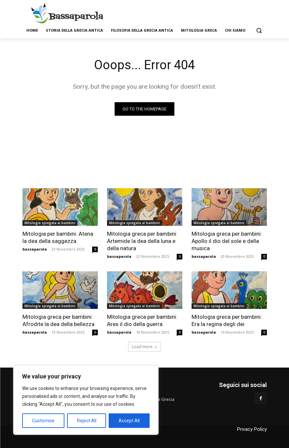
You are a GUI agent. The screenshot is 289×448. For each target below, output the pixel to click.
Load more (144, 346)
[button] (259, 30)
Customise (43, 420)
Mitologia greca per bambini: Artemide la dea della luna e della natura (142, 241)
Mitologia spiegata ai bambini (49, 223)
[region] (86, 400)
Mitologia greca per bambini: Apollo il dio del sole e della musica (227, 241)
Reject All (86, 420)
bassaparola (34, 249)
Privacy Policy (252, 429)
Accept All (129, 420)
